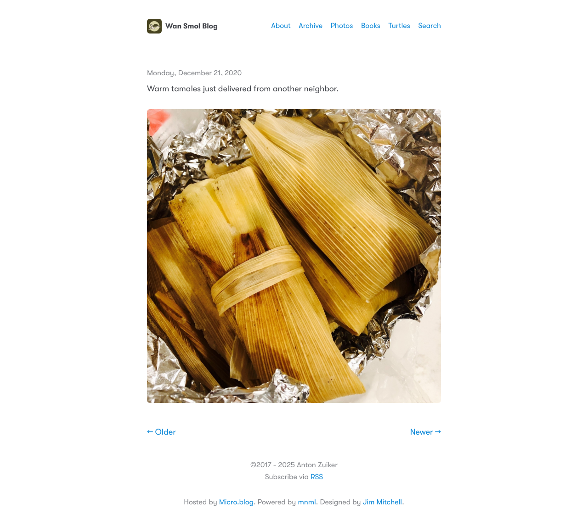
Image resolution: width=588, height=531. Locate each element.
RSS (317, 477)
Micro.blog (236, 502)
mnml (307, 502)
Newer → (425, 432)
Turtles (399, 26)
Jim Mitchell (382, 502)
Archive (310, 26)
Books (370, 26)
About (280, 26)
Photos (342, 26)
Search (429, 26)
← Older (161, 432)
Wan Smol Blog (182, 26)
